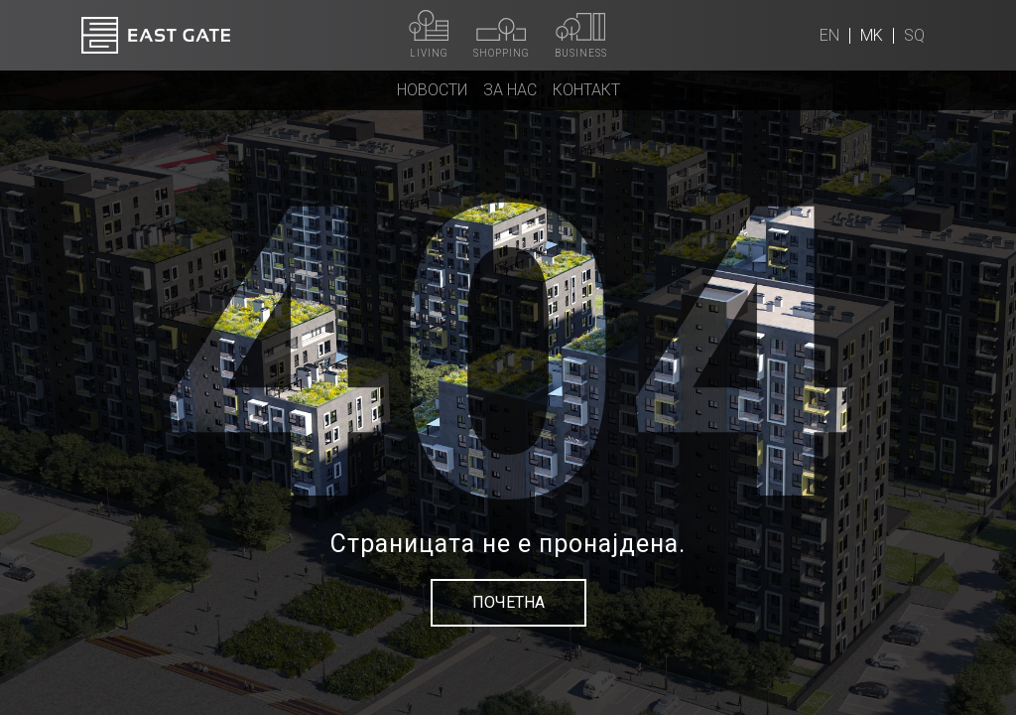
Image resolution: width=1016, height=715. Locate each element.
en (829, 35)
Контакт (586, 89)
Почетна (508, 602)
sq (914, 35)
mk (871, 35)
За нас (510, 89)
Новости (432, 89)
